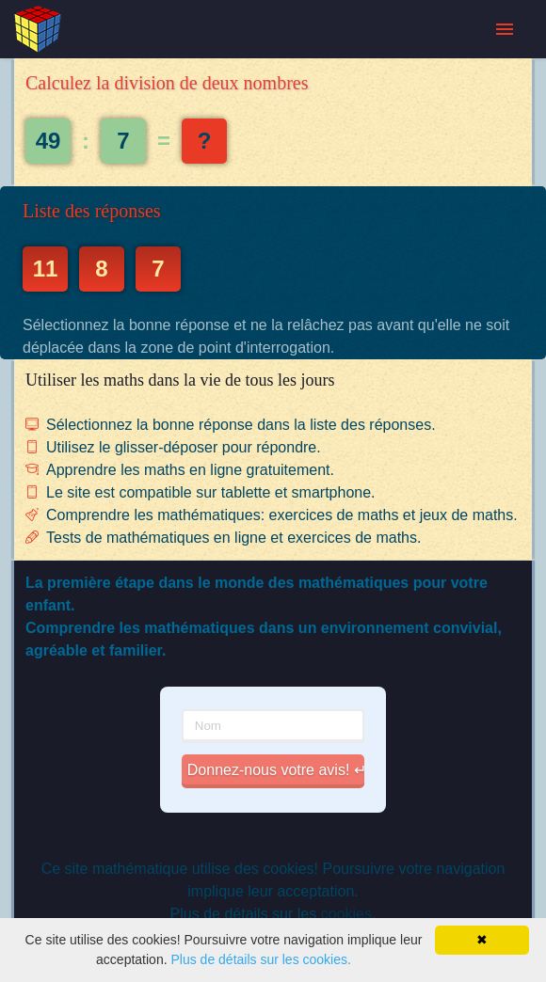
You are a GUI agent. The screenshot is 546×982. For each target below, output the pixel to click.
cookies (346, 914)
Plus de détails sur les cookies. (260, 959)
